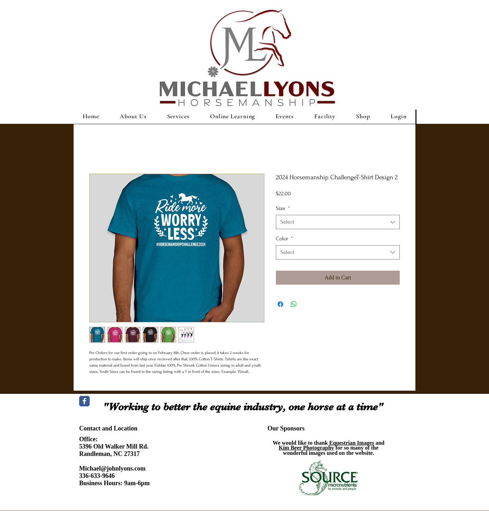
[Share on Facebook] (280, 304)
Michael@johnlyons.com (112, 468)
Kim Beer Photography (306, 448)
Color (284, 238)
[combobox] (338, 222)
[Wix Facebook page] (84, 401)
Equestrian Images (351, 443)
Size (283, 208)
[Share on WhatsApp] (293, 304)
